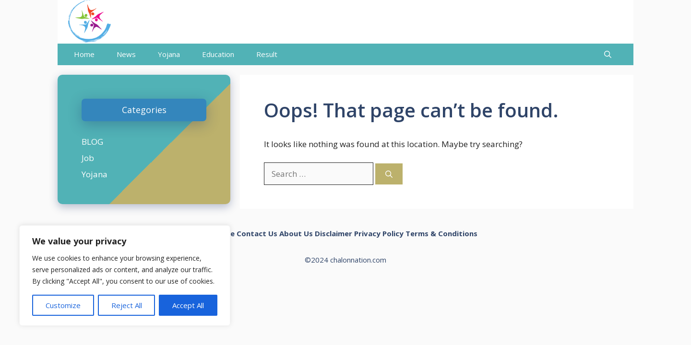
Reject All (126, 305)
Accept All (188, 305)
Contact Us (257, 233)
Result (266, 54)
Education (218, 54)
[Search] (389, 174)
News (126, 54)
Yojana (169, 54)
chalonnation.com (358, 259)
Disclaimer (333, 233)
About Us (296, 233)
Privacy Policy (379, 233)
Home (84, 54)
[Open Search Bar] (607, 54)
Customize (63, 305)
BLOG (92, 141)
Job (88, 157)
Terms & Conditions (441, 233)
